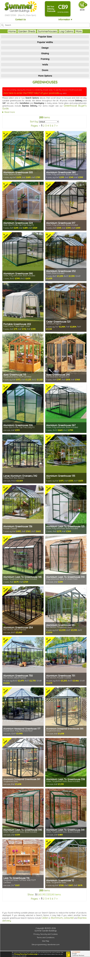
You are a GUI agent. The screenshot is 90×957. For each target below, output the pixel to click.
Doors (45, 70)
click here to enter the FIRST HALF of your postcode (31, 93)
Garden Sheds (26, 31)
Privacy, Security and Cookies (46, 934)
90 (44, 894)
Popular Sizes (45, 36)
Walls (45, 64)
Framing (45, 59)
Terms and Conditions (45, 937)
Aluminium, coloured (62, 917)
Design (45, 47)
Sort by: (34, 121)
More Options (45, 75)
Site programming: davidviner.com (46, 944)
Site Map (45, 941)
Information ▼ (65, 19)
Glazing (45, 53)
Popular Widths (45, 42)
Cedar (44, 917)
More (79, 31)
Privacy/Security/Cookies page (26, 954)
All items (56, 894)
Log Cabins (66, 31)
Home (12, 31)
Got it (68, 954)
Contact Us (20, 19)
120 (48, 894)
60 (40, 894)
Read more (9, 112)
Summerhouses (47, 31)
